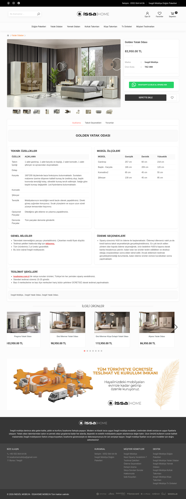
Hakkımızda (129, 473)
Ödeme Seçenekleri (132, 463)
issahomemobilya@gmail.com (22, 457)
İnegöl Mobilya (151, 62)
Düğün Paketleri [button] (39, 26)
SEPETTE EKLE (146, 97)
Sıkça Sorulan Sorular (133, 470)
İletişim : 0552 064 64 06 (133, 3)
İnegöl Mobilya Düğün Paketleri (163, 3)
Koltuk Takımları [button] (92, 26)
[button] (176, 327)
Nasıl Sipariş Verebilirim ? (135, 457)
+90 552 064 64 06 (17, 454)
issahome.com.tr (21, 276)
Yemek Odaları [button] (73, 26)
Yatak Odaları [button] (56, 26)
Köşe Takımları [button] (110, 26)
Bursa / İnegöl (14, 460)
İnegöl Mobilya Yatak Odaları (166, 460)
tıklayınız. (50, 244)
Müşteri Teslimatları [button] (145, 26)
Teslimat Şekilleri (131, 460)
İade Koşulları (130, 477)
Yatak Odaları (18, 35)
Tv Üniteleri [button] (127, 26)
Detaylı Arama (130, 467)
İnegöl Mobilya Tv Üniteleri (165, 483)
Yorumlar (110, 123)
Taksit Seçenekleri (93, 123)
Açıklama (76, 123)
